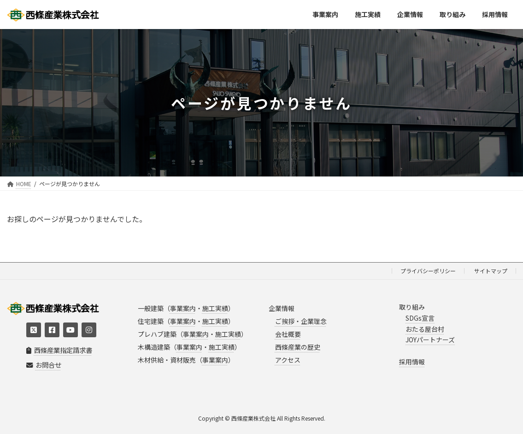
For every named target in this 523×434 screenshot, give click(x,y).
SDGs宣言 (420, 318)
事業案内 (183, 308)
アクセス (287, 359)
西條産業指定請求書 (59, 350)
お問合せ (43, 365)
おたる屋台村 (424, 329)
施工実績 (215, 308)
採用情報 (412, 361)
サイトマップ (490, 271)
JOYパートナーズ (430, 340)
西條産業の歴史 (297, 347)
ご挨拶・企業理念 (301, 321)
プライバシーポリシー (428, 271)
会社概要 (288, 334)
